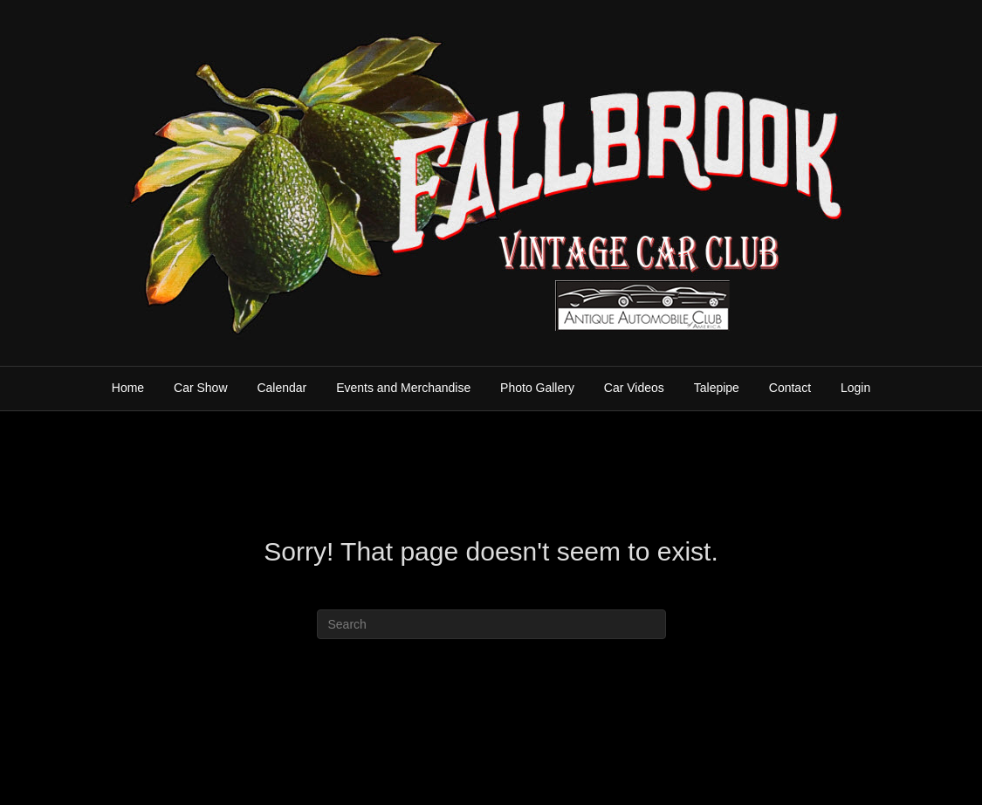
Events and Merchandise (403, 388)
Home (128, 388)
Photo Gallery (537, 388)
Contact (790, 388)
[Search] (491, 624)
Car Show (200, 388)
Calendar (281, 388)
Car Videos (634, 388)
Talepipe (716, 388)
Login (855, 388)
